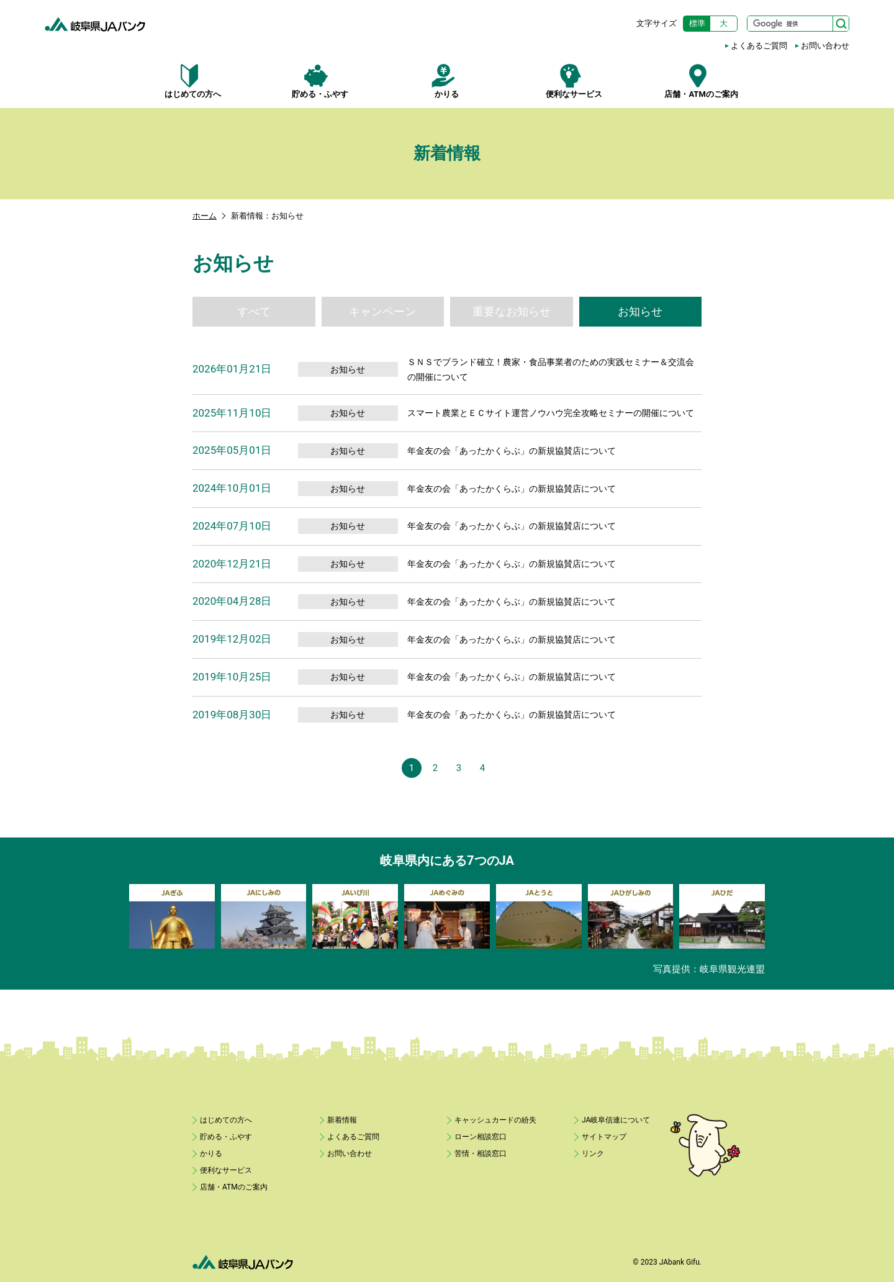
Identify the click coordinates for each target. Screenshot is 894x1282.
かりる (447, 81)
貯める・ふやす (320, 81)
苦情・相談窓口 (480, 1153)
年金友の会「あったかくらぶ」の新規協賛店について (511, 451)
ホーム (204, 215)
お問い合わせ (825, 45)
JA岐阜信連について (616, 1120)
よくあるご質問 (759, 45)
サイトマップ (604, 1136)
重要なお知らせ (511, 311)
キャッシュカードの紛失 (495, 1120)
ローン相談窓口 (480, 1136)
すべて (254, 311)
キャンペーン (382, 311)
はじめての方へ (192, 81)
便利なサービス (574, 81)
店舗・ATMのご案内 (701, 81)
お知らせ (640, 311)
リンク (593, 1153)
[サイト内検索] (798, 23)
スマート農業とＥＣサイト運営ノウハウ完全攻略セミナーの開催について (550, 413)
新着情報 (342, 1120)
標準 (697, 23)
